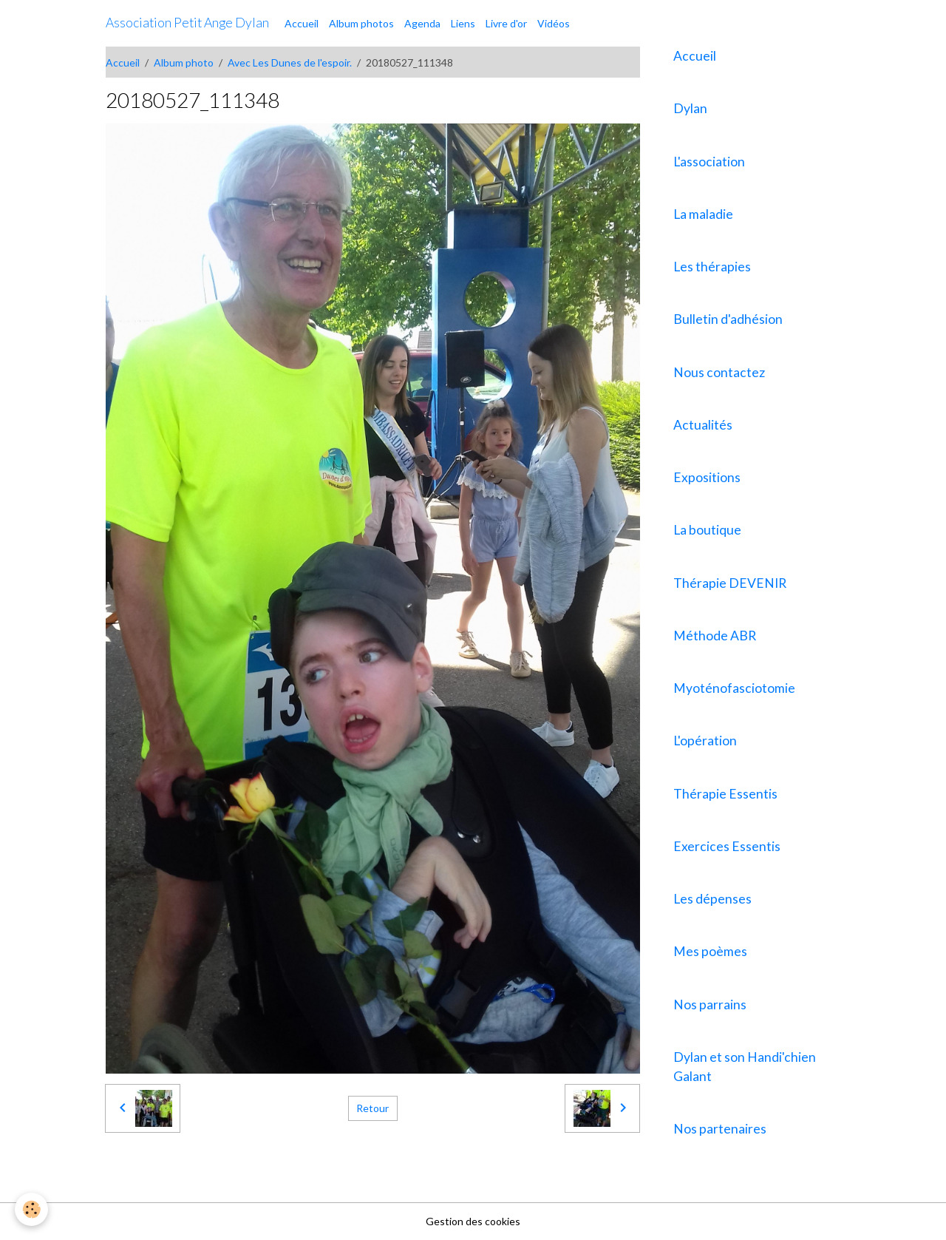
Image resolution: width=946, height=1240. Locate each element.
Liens (463, 23)
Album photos (361, 23)
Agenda (422, 23)
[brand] (187, 23)
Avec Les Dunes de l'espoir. (290, 62)
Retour (372, 1108)
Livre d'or (506, 23)
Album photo (184, 62)
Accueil (302, 23)
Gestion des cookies (473, 1221)
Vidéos (553, 23)
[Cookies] (31, 1209)
